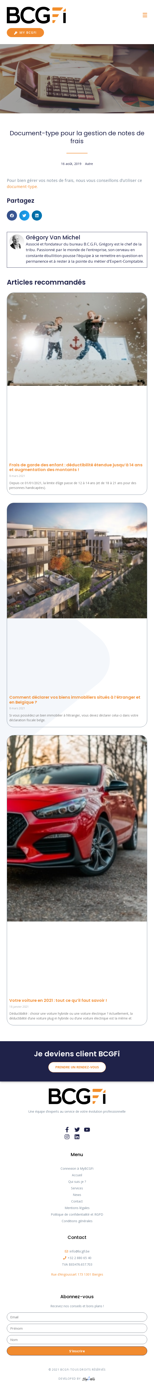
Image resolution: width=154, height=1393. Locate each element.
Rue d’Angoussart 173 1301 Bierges (77, 1274)
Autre (89, 164)
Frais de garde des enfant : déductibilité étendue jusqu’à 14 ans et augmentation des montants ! (75, 467)
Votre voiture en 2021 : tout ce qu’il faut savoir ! (58, 1000)
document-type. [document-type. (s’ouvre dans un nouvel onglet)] (22, 186)
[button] (12, 215)
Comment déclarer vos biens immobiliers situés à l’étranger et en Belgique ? (74, 699)
